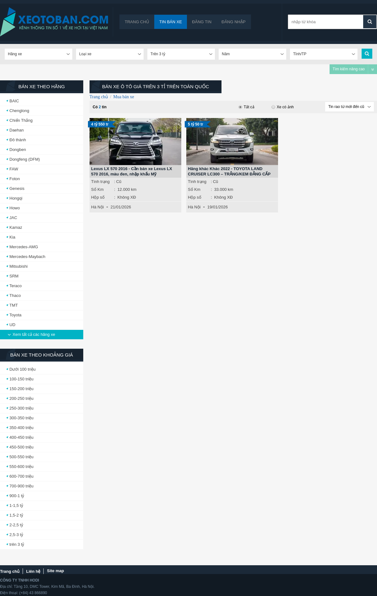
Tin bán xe (170, 21)
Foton (14, 178)
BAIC (14, 101)
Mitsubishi (18, 266)
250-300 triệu (21, 408)
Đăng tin (201, 21)
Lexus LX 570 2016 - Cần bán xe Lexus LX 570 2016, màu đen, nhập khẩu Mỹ (131, 171)
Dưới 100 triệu (22, 369)
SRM (14, 276)
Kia (12, 237)
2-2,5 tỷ (16, 525)
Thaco (15, 295)
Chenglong (19, 110)
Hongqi (15, 198)
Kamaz (15, 227)
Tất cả (246, 107)
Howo (14, 208)
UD (12, 324)
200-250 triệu (21, 398)
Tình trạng (100, 181)
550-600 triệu (21, 466)
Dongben (17, 149)
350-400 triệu (21, 427)
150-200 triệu (21, 388)
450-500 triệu (21, 447)
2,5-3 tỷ (16, 534)
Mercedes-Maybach (27, 256)
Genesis (17, 188)
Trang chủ (137, 21)
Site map (55, 570)
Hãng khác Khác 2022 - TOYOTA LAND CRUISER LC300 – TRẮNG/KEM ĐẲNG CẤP (229, 171)
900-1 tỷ (16, 495)
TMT (13, 305)
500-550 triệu (21, 456)
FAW (13, 169)
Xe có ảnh (282, 107)
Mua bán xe (123, 96)
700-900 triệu (21, 486)
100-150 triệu (21, 379)
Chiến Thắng (21, 120)
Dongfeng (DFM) (24, 159)
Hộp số (98, 197)
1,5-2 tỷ (16, 515)
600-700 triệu (21, 476)
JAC (13, 217)
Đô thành (17, 139)
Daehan (16, 130)
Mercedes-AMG (23, 246)
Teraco (15, 285)
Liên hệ (33, 571)
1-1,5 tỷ (16, 505)
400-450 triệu (21, 437)
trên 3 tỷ (16, 544)
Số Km (97, 189)
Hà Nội (97, 207)
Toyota (15, 315)
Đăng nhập (233, 21)
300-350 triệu (21, 418)
